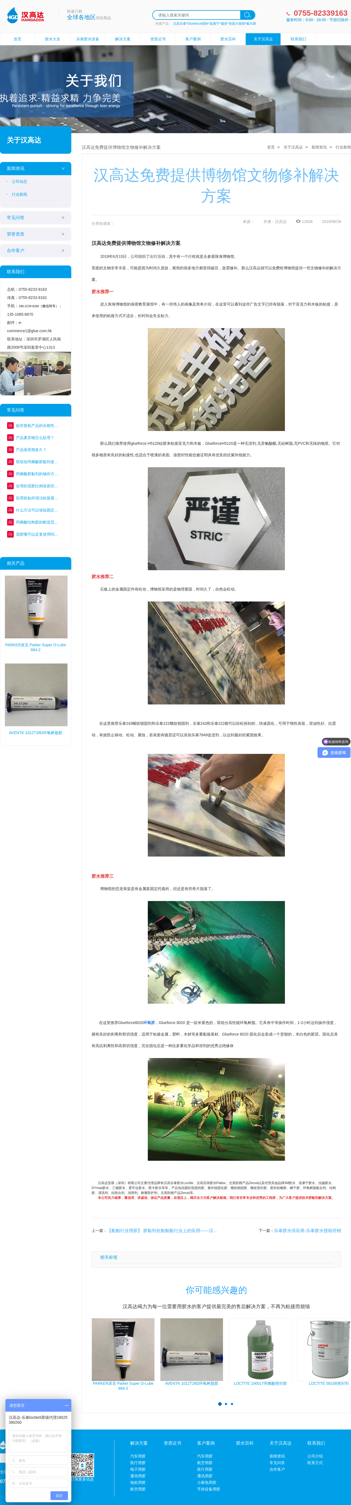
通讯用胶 (138, 1476)
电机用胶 (138, 1482)
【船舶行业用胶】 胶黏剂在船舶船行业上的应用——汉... (162, 1230)
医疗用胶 (138, 1463)
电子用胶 (138, 1469)
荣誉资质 (15, 234)
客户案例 (193, 39)
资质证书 (158, 39)
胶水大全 (52, 39)
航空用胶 (138, 1489)
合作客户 (15, 250)
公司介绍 (315, 1456)
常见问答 (15, 217)
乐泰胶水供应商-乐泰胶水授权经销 (307, 1230)
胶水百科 (228, 39)
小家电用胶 (206, 1482)
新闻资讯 (15, 168)
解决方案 (123, 39)
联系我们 (298, 39)
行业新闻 (19, 194)
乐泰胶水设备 (87, 39)
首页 (17, 39)
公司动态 (19, 181)
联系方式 (315, 1463)
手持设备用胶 (208, 1489)
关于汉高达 (263, 39)
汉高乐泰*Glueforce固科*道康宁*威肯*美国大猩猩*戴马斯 (214, 24)
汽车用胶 (138, 1456)
